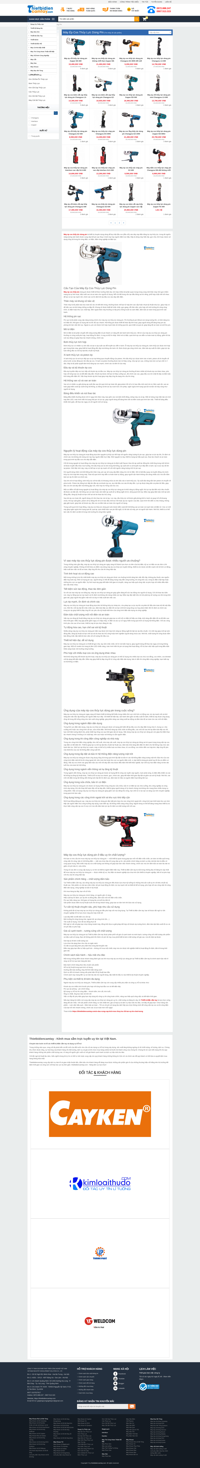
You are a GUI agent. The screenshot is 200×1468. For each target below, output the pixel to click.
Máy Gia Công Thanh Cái (85, 1448)
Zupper (32, 125)
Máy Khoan (130, 1439)
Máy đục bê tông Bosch (157, 1432)
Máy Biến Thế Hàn (132, 1434)
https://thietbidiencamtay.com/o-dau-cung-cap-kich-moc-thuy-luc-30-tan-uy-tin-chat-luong (107, 1011)
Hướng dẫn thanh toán (86, 1389)
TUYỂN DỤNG (156, 2)
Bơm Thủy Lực (34, 83)
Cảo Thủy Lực (34, 92)
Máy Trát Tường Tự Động (110, 1448)
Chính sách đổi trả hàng (87, 1383)
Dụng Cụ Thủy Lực (84, 1429)
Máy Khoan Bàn (131, 1452)
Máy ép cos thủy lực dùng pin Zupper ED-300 (131, 96)
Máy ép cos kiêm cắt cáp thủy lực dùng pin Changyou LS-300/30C (75, 97)
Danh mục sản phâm (42, 19)
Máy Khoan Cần (131, 1448)
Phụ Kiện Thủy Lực (84, 1446)
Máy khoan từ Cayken (84, 1419)
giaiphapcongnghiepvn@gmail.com (50, 1401)
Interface (33, 121)
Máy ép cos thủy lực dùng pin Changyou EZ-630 (103, 205)
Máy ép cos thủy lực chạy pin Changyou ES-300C (103, 132)
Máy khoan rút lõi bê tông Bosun (39, 1427)
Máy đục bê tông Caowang (158, 1421)
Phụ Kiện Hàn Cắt (132, 1436)
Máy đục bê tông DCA (157, 1427)
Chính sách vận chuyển (86, 1377)
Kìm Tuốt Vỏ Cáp (83, 1450)
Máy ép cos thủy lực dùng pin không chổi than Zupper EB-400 (103, 60)
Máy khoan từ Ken (59, 1450)
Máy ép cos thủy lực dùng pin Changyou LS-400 (159, 59)
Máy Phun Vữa (106, 1450)
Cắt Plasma (129, 1421)
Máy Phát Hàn (106, 1456)
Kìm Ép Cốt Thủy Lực (84, 1436)
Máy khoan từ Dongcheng (61, 1453)
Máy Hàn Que (130, 1427)
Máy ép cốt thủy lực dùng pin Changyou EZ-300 (75, 132)
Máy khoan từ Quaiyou (85, 1425)
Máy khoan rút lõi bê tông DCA (38, 1442)
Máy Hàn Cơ (130, 1423)
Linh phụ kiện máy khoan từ (62, 1455)
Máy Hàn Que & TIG (132, 1429)
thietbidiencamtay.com (98, 1463)
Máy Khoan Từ (58, 1442)
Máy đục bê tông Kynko (157, 1440)
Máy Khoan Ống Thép (133, 1446)
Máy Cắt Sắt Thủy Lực (37, 100)
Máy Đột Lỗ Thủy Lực (84, 1438)
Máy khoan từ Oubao (60, 1448)
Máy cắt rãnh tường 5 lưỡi (158, 1455)
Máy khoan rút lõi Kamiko (37, 1423)
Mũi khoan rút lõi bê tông (61, 1425)
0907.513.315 (164, 11)
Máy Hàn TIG (130, 1431)
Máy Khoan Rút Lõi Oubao (37, 1435)
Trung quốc (34, 136)
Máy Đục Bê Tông (156, 1419)
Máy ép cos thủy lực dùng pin (75, 234)
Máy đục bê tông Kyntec (158, 1442)
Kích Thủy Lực (82, 1434)
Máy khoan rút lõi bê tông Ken (62, 1423)
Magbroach (105, 1429)
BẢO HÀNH (112, 2)
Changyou (34, 118)
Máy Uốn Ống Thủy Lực (85, 1440)
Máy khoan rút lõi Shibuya (37, 1448)
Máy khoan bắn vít (132, 1454)
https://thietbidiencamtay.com (44, 1398)
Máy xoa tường (106, 1446)
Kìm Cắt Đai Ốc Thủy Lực (38, 79)
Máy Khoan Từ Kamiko (60, 1446)
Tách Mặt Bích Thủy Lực (85, 1444)
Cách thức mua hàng (85, 1393)
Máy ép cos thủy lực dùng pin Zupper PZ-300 (159, 205)
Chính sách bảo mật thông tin (88, 1373)
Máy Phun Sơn (106, 1444)
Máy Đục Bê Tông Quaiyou (158, 1425)
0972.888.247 (164, 8)
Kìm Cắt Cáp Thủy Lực (37, 88)
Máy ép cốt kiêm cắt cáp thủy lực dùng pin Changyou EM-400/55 (75, 206)
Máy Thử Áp (81, 1442)
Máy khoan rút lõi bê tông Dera (63, 1438)
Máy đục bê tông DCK (157, 1423)
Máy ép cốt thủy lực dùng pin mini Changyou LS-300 (158, 96)
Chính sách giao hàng (86, 1380)
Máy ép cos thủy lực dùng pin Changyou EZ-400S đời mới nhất (131, 60)
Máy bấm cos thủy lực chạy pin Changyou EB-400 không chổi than (159, 170)
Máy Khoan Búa (131, 1450)
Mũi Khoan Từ (82, 1421)
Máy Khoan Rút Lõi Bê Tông (38, 1419)
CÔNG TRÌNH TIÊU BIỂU (129, 2)
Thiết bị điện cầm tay (149, 1000)
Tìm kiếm (136, 19)
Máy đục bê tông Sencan (158, 1429)
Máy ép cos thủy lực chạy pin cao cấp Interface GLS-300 (103, 169)
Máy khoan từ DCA (84, 1423)
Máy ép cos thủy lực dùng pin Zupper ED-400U (159, 132)
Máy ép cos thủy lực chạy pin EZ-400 (131, 169)
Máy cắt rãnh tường (156, 1446)
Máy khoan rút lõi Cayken (37, 1433)
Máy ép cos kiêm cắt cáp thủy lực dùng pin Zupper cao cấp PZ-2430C (131, 206)
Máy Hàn (105, 1454)
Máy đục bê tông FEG (157, 1438)
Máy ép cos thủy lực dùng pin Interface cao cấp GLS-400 (75, 169)
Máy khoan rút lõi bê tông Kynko (63, 1427)
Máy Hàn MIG (130, 1425)
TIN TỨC (145, 2)
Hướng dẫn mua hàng (86, 1386)
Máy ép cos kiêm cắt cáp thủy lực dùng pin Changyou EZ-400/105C (103, 97)
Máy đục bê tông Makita (157, 1434)
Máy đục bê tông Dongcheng (159, 1436)
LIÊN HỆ (168, 2)
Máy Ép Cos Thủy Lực (85, 1431)
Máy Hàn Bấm (130, 1419)
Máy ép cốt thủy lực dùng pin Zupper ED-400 (75, 59)
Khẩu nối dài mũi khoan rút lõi (38, 1425)
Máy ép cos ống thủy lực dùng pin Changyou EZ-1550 (131, 132)
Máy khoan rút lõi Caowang (37, 1421)
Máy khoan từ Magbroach (61, 1444)
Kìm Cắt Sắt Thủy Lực (37, 96)
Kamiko (104, 1436)
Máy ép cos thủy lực (72, 292)
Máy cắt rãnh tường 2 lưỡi (158, 1448)
